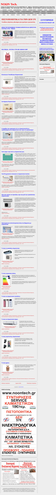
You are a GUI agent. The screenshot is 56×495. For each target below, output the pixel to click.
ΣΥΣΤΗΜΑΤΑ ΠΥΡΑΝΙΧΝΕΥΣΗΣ (26, 11)
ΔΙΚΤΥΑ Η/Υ (43, 11)
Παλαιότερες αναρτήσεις (31, 383)
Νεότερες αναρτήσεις (6, 383)
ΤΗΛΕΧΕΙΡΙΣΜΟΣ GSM (36, 11)
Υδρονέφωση (11, 44)
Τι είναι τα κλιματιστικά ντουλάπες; (11, 296)
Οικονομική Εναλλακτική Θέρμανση (23, 43)
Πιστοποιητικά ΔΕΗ (33, 43)
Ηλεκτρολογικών (14, 43)
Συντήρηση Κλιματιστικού (8, 101)
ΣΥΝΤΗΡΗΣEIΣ (43, 13)
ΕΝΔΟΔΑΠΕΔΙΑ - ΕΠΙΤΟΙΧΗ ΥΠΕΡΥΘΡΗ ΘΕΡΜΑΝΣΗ (25, 13)
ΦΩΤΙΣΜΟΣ (11, 11)
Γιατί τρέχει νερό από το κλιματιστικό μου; (13, 151)
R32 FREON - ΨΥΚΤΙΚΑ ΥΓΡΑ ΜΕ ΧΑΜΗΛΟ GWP (15, 49)
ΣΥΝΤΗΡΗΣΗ (47, 20)
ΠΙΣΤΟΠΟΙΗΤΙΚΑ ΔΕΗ (50, 11)
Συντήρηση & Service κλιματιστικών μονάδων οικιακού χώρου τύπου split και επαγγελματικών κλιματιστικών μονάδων (46, 49)
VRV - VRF (15, 44)
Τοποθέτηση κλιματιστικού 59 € (47, 27)
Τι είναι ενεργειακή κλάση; (9, 273)
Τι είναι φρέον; (5, 363)
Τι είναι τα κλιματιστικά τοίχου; (10, 319)
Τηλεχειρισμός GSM (5, 44)
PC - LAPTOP (37, 13)
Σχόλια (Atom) (21, 386)
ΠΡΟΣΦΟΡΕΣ (50, 13)
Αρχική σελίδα (18, 383)
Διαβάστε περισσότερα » (6, 39)
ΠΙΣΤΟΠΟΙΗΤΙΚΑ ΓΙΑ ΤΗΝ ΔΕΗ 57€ (19, 19)
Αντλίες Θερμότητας (5, 43)
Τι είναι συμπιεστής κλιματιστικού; (11, 336)
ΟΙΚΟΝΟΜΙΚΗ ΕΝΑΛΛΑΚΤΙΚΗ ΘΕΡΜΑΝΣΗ (9, 13)
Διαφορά (10, 43)
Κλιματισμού (20, 68)
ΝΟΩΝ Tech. (9, 4)
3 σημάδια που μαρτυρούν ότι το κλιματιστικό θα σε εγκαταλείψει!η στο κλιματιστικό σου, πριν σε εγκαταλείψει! (17, 129)
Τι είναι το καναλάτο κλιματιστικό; (11, 248)
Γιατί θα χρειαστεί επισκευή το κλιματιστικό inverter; (16, 174)
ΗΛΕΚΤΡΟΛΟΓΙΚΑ (5, 11)
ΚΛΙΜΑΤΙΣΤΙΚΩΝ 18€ (46, 22)
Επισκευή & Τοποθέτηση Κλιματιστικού (12, 74)
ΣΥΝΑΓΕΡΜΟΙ (17, 11)
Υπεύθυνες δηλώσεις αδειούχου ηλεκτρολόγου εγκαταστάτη (18, 22)
